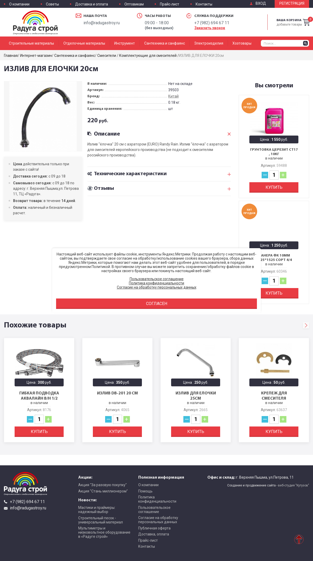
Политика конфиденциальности (157, 499)
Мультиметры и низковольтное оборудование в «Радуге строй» (104, 532)
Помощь (145, 491)
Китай (173, 96)
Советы (52, 4)
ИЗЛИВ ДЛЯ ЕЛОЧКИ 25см (196, 395)
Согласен (156, 303)
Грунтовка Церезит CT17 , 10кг (274, 151)
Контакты (204, 4)
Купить (274, 187)
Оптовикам (134, 4)
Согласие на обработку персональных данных (158, 520)
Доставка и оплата (91, 4)
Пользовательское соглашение (154, 509)
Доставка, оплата (153, 534)
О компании (19, 4)
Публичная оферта (154, 528)
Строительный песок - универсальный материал (100, 520)
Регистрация (291, 3)
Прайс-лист (169, 4)
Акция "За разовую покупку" (102, 485)
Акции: (85, 477)
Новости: (87, 499)
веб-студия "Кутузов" (293, 485)
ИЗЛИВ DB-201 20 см (117, 392)
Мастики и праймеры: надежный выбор (96, 509)
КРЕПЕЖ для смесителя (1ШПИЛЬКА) (274, 398)
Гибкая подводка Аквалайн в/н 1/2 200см (39, 398)
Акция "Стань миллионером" (103, 491)
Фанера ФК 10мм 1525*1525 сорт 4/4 (274, 257)
